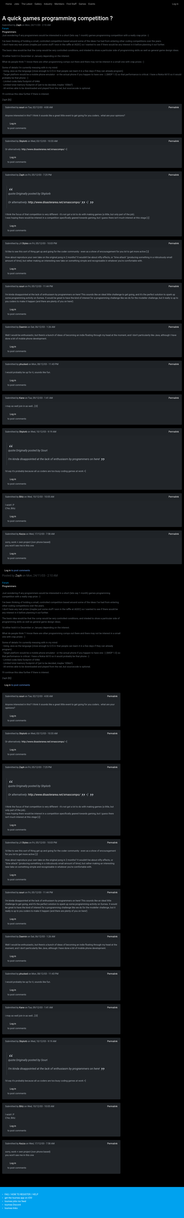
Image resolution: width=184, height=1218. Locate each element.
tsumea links (11, 1208)
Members (59, 4)
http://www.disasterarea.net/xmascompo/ (43, 149)
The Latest (26, 4)
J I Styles (23, 243)
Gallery (38, 4)
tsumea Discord (13, 1204)
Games (82, 4)
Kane (21, 398)
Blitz (21, 496)
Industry (48, 4)
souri (21, 107)
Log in (175, 4)
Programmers (9, 32)
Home (9, 4)
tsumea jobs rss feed (15, 1201)
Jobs (16, 4)
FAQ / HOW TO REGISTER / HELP (21, 1194)
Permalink (174, 107)
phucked (23, 364)
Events (91, 4)
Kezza (22, 534)
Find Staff (71, 4)
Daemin (23, 327)
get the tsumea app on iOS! (18, 1197)
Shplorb (23, 141)
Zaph (18, 25)
